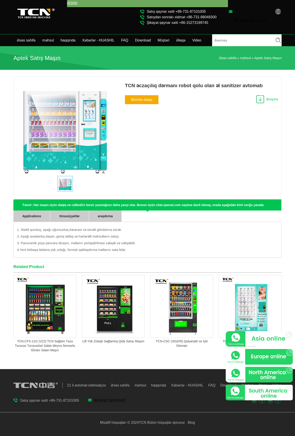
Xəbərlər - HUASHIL (98, 40)
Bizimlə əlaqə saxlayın (141, 101)
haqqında (68, 40)
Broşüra (272, 99)
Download (143, 40)
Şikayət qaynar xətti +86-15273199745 (177, 23)
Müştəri (163, 40)
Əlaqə (180, 40)
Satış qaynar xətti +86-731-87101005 (176, 11)
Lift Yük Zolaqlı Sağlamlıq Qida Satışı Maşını (113, 341)
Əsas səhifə (26, 40)
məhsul (48, 40)
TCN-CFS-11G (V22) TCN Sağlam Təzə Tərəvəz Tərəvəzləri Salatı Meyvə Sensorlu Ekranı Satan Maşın (45, 345)
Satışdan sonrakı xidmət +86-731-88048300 (182, 17)
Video (196, 40)
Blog (191, 422)
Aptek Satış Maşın (268, 58)
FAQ (124, 40)
